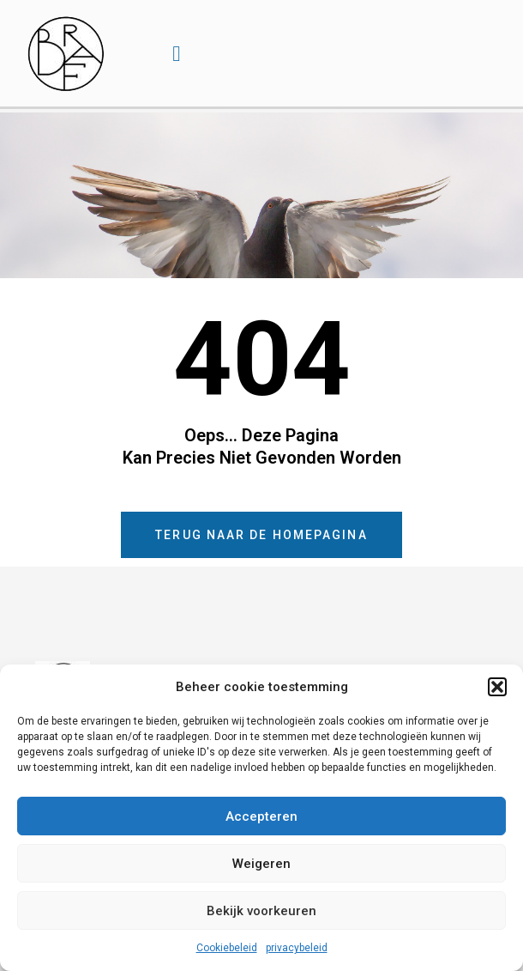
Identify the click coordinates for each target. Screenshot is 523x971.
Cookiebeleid (226, 948)
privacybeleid (297, 948)
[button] (497, 686)
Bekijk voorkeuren (261, 911)
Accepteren (261, 816)
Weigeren (261, 863)
